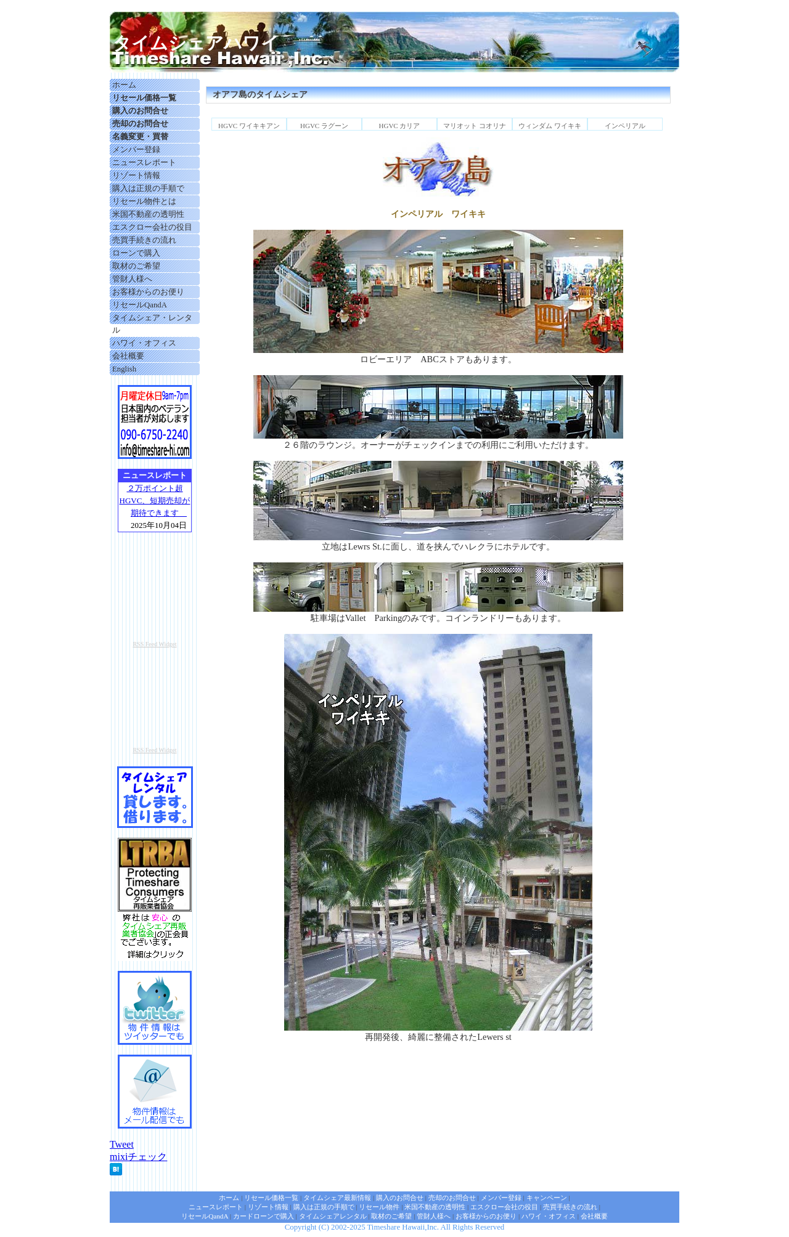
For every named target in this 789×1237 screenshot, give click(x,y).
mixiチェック (138, 1156)
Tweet (122, 1144)
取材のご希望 (136, 266)
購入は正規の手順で (148, 188)
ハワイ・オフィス (144, 343)
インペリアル (625, 125)
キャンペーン (546, 1197)
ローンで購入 (136, 253)
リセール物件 (379, 1207)
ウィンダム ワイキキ (549, 125)
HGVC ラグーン (324, 125)
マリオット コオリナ (474, 125)
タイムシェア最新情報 (337, 1197)
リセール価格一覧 (271, 1197)
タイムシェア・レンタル (152, 324)
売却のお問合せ (452, 1197)
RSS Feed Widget (154, 644)
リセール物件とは (144, 201)
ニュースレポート (144, 162)
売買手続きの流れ (144, 240)
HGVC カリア (399, 125)
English (124, 369)
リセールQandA (139, 305)
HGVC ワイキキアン (249, 125)
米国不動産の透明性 (148, 214)
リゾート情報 (136, 175)
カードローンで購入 (263, 1216)
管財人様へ (132, 279)
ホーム (124, 85)
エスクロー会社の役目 (152, 227)
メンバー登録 (136, 149)
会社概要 (128, 356)
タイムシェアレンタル (333, 1216)
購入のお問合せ (399, 1197)
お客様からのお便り (148, 292)
